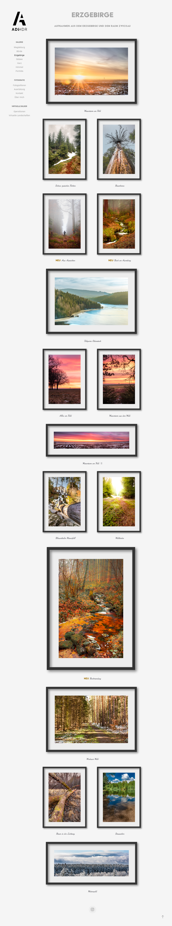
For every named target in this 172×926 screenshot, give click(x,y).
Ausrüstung (19, 89)
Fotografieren (19, 85)
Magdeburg (19, 47)
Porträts (19, 71)
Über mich (19, 97)
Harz (19, 63)
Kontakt (19, 93)
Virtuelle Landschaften (19, 115)
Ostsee (19, 59)
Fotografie (19, 80)
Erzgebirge (19, 55)
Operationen (19, 111)
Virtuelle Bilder (19, 106)
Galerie (19, 42)
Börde (19, 51)
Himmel (19, 67)
